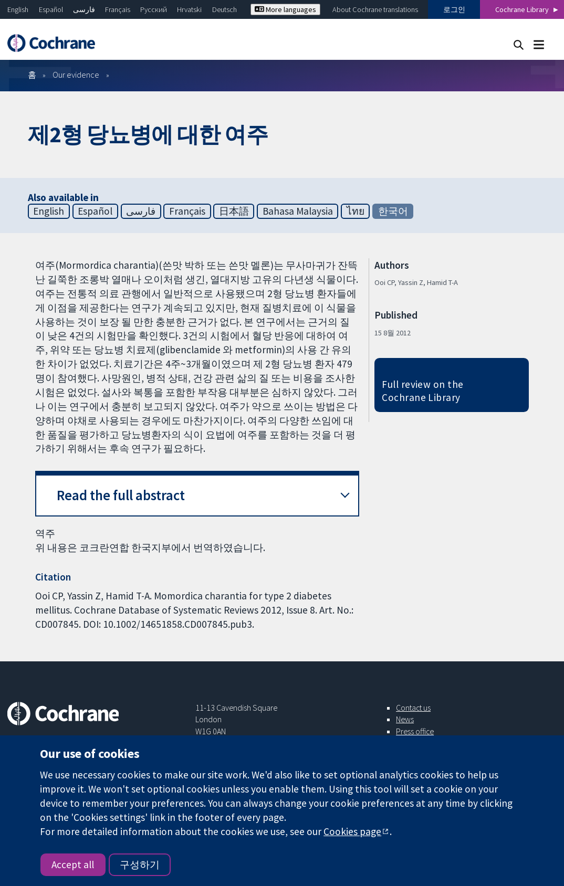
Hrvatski (189, 9)
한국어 (393, 211)
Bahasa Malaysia (298, 211)
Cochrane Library (522, 9)
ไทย (355, 211)
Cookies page (352, 831)
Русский (153, 9)
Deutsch (224, 9)
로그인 (454, 9)
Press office (415, 731)
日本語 (234, 211)
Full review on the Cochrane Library (423, 391)
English (17, 9)
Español (51, 9)
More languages (285, 9)
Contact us (413, 707)
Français (117, 9)
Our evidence (76, 74)
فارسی (84, 9)
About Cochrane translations (375, 9)
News (405, 719)
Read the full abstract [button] (121, 495)
